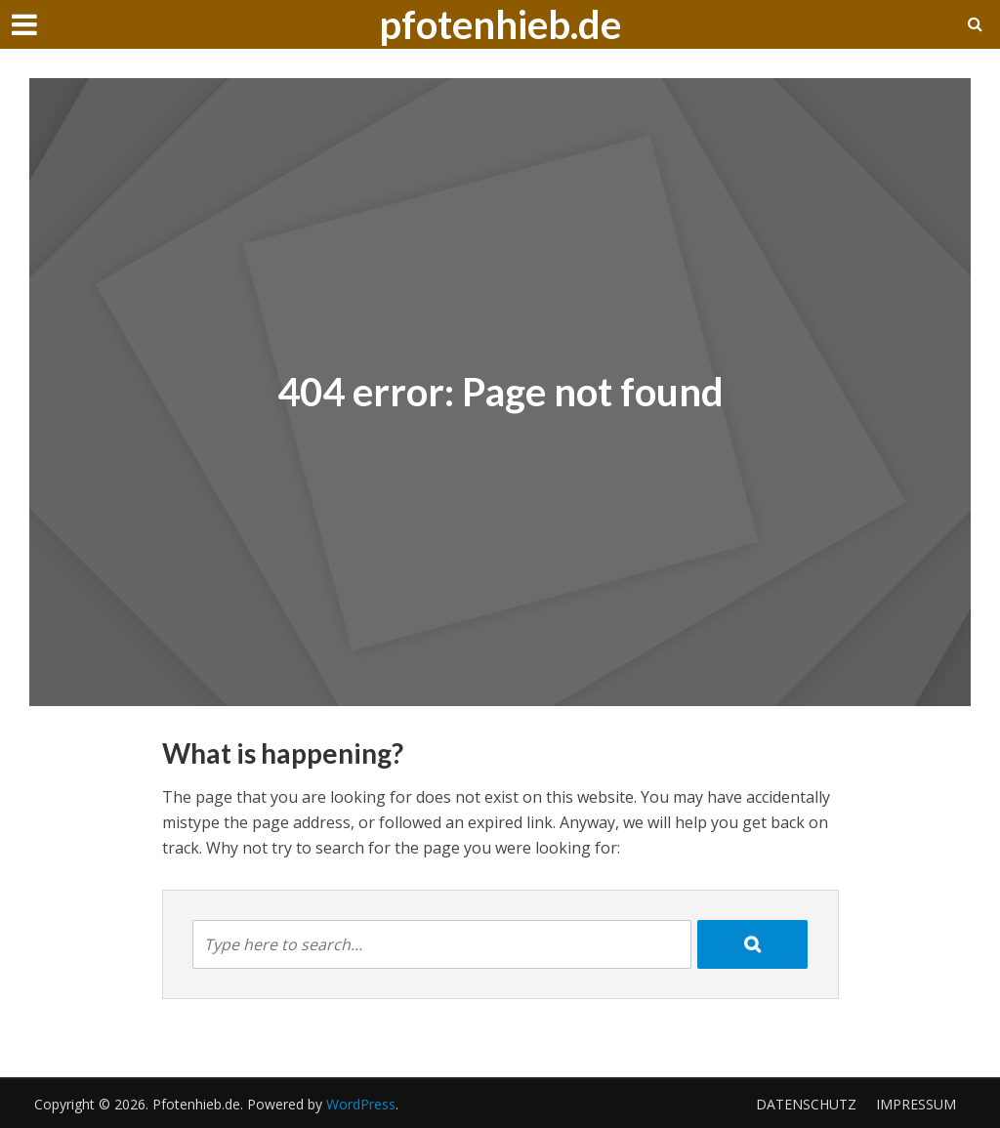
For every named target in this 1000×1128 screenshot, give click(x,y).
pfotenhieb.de (500, 24)
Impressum (916, 1104)
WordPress (361, 1104)
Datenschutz (806, 1104)
